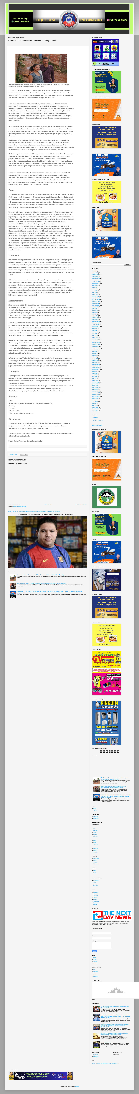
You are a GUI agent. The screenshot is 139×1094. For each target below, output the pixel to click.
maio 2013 (94, 403)
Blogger (77, 1086)
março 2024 (95, 315)
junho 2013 (95, 401)
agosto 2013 (95, 398)
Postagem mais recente (15, 504)
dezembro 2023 (96, 321)
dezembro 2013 (96, 391)
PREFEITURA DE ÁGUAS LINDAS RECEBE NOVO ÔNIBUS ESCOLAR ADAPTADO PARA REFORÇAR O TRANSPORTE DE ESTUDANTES (115, 1016)
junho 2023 (95, 332)
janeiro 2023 (95, 341)
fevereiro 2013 (95, 409)
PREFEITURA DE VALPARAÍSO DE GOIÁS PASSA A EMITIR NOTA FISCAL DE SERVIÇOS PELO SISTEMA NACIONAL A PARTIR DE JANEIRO (115, 796)
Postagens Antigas (98, 420)
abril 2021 (94, 378)
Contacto (95, 844)
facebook (95, 816)
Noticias (95, 830)
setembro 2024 (96, 305)
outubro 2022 (95, 346)
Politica (95, 834)
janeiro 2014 (95, 389)
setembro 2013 (96, 396)
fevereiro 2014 (95, 387)
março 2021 (95, 380)
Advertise (95, 963)
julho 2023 (94, 330)
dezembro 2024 (96, 299)
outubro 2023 (95, 324)
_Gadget (95, 895)
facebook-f (96, 858)
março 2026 (95, 273)
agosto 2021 (95, 371)
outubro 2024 (95, 303)
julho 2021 (94, 373)
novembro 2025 (96, 280)
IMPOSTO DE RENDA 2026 (107, 1042)
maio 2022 (94, 355)
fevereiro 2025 (95, 296)
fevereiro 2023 (95, 339)
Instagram (95, 1056)
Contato (95, 874)
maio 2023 (94, 333)
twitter (95, 850)
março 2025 (95, 294)
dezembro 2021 (96, 364)
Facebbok (95, 1054)
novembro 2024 (96, 301)
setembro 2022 (96, 348)
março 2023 (95, 337)
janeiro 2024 (95, 319)
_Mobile (95, 897)
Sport (94, 832)
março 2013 (95, 407)
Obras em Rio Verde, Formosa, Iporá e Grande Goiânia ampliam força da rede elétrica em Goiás (114, 1034)
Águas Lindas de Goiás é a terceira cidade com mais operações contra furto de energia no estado (41, 583)
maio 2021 (94, 376)
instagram (95, 818)
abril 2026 (94, 271)
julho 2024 (94, 308)
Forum (95, 904)
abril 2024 (94, 314)
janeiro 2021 (95, 384)
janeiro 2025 (95, 298)
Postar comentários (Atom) (19, 506)
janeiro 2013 (95, 410)
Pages (95, 899)
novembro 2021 (96, 366)
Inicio (94, 829)
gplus (94, 882)
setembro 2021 (96, 369)
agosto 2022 (95, 350)
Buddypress (96, 903)
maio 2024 (94, 312)
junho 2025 (95, 289)
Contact (95, 810)
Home (94, 808)
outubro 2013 (95, 394)
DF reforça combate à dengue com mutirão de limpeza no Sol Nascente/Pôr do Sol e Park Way (40, 574)
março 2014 (95, 385)
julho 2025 (94, 287)
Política (95, 419)
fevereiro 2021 (95, 382)
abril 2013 (94, 405)
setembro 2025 (96, 283)
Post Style (96, 892)
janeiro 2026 (95, 276)
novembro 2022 (96, 344)
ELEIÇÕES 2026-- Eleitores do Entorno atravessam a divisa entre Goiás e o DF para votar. (34, 511)
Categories (96, 901)
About (95, 959)
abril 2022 (94, 357)
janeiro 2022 (95, 362)
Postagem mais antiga (80, 504)
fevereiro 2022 (95, 360)
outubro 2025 (95, 282)
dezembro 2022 (96, 342)
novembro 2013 (96, 392)
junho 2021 (95, 375)
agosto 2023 (95, 328)
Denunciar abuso (97, 425)
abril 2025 (94, 292)
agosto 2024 (95, 307)
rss (94, 969)
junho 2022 (95, 353)
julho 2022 (94, 351)
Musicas (95, 836)
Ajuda (94, 842)
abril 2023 (94, 335)
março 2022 (95, 359)
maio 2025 (94, 290)
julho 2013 (94, 400)
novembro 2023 (96, 323)
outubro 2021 (95, 367)
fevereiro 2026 (95, 274)
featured (95, 417)
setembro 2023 (96, 326)
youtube (95, 852)
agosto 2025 (95, 285)
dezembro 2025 (96, 278)
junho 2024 (95, 310)
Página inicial (48, 504)
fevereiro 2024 (95, 317)
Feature (95, 894)
